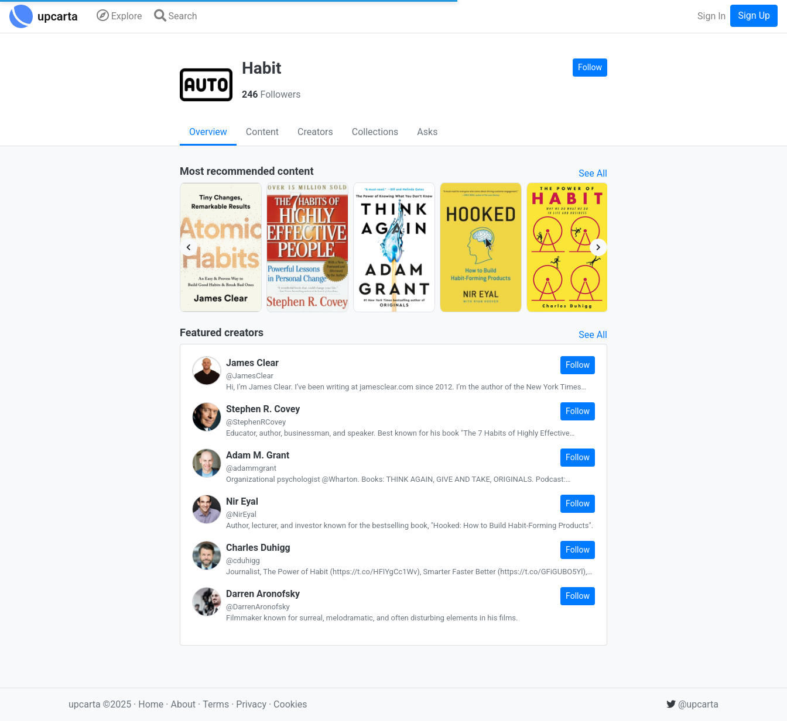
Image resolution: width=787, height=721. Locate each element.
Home (150, 704)
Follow (590, 67)
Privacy (252, 704)
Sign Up (754, 15)
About (183, 704)
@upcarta (692, 704)
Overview (208, 131)
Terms (217, 704)
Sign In (711, 16)
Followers (271, 94)
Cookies (290, 704)
